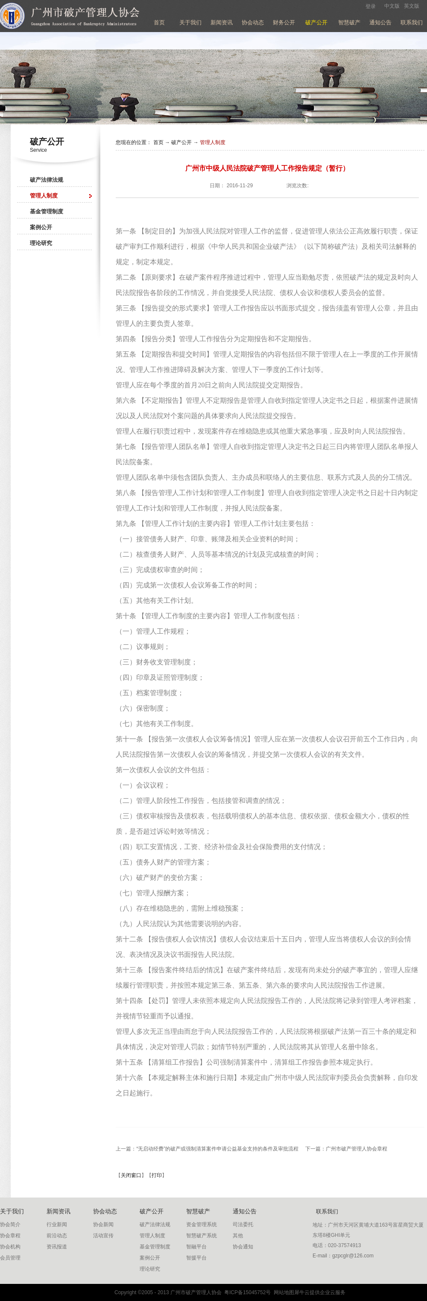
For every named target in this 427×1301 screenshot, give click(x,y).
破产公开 (181, 142)
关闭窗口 (131, 1175)
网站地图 (282, 1292)
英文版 (411, 6)
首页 (159, 22)
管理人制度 (212, 142)
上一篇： (207, 1149)
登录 (371, 6)
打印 (157, 1175)
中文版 (392, 6)
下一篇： (346, 1149)
